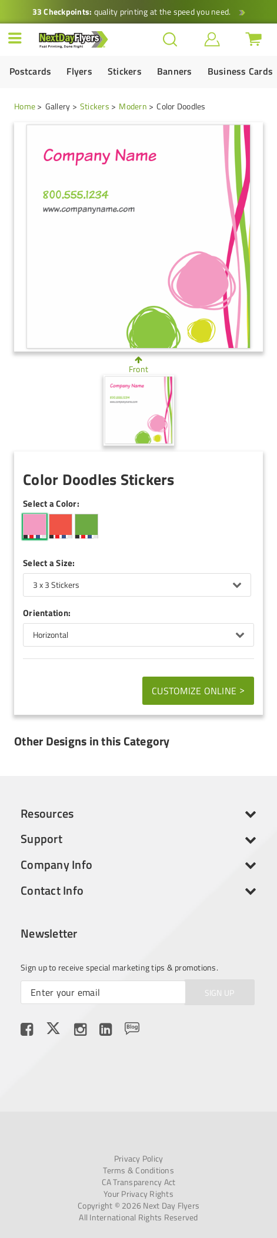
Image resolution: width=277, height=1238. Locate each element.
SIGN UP (220, 992)
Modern (133, 106)
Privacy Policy (138, 1159)
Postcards (30, 71)
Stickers (125, 71)
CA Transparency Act (139, 1182)
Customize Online (198, 690)
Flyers (79, 71)
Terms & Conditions (138, 1170)
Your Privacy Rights (138, 1194)
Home (24, 106)
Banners (174, 71)
